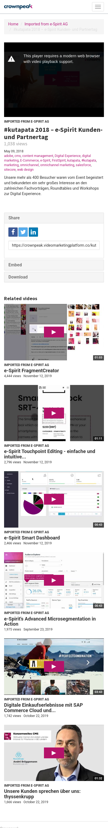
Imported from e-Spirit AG (46, 24)
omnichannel (29, 165)
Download (18, 277)
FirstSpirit (59, 160)
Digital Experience (68, 156)
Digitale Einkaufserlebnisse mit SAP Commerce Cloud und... (43, 707)
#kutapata (88, 160)
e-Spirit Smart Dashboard (32, 538)
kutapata (73, 160)
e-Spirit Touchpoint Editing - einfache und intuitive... (49, 454)
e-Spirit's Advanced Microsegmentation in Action (50, 621)
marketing (11, 165)
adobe (8, 156)
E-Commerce (29, 160)
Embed (15, 264)
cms (18, 156)
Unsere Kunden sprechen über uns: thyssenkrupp (42, 793)
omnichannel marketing (57, 165)
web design (25, 170)
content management (37, 156)
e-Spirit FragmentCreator (31, 370)
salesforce (83, 165)
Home (13, 24)
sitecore (10, 170)
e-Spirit (45, 160)
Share (14, 217)
